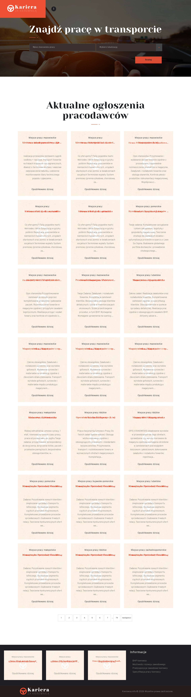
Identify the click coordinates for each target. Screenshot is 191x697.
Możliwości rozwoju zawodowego (149, 664)
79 (117, 618)
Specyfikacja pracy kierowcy (147, 672)
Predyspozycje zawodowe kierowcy (150, 668)
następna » (126, 618)
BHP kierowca (139, 660)
